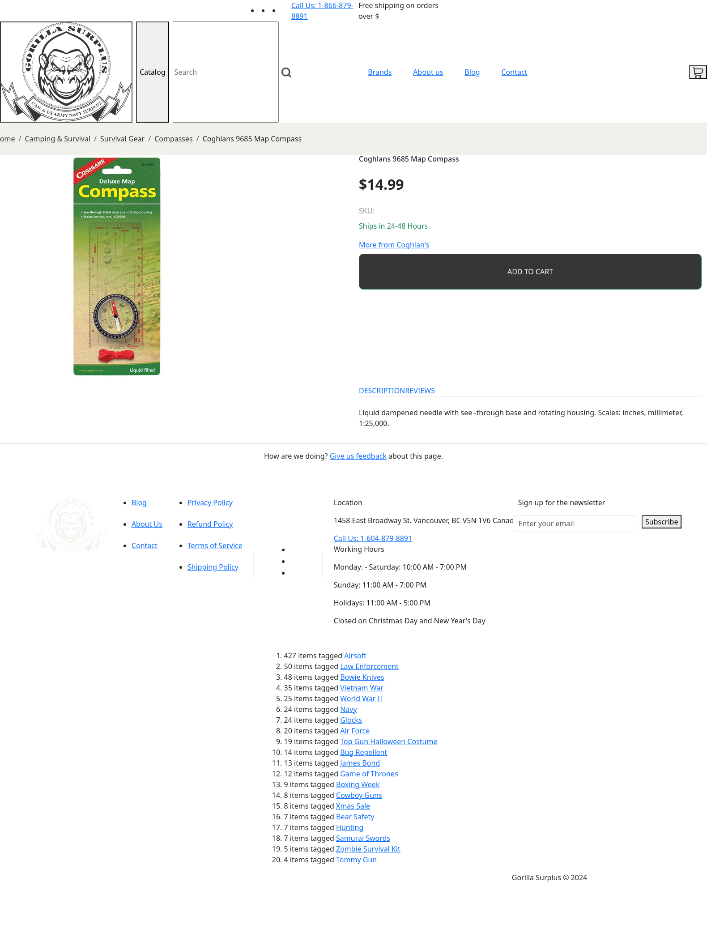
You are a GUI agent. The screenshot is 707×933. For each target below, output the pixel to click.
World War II (361, 698)
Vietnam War (361, 688)
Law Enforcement (369, 666)
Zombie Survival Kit (368, 849)
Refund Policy (210, 524)
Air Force (355, 731)
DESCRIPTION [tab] (382, 391)
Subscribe (661, 522)
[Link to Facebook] (295, 561)
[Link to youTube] (295, 549)
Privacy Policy (210, 502)
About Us (147, 524)
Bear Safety (355, 817)
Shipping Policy (213, 567)
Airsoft (355, 655)
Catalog (153, 72)
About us (428, 72)
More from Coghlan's (394, 245)
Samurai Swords (363, 838)
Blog (472, 72)
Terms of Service (215, 545)
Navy (348, 709)
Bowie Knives (362, 677)
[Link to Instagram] (286, 10)
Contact (515, 72)
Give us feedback (358, 456)
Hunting (349, 827)
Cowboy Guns (359, 795)
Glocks (351, 720)
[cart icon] (698, 72)
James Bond (360, 763)
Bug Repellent (363, 752)
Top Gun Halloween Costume (388, 741)
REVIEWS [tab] (420, 391)
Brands (380, 72)
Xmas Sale (353, 806)
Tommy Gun (356, 860)
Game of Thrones (369, 774)
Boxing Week (357, 784)
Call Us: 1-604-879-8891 (373, 538)
